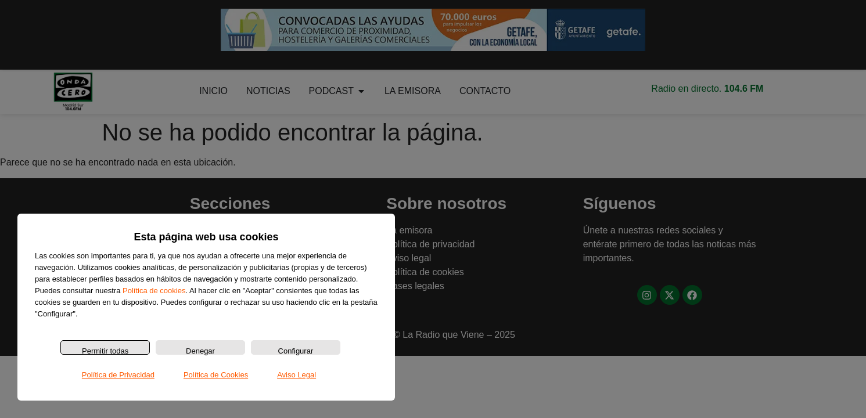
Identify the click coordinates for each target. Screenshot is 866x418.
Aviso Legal (296, 374)
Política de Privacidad (118, 374)
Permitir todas (105, 351)
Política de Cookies (216, 374)
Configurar (296, 351)
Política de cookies (154, 290)
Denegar (200, 351)
